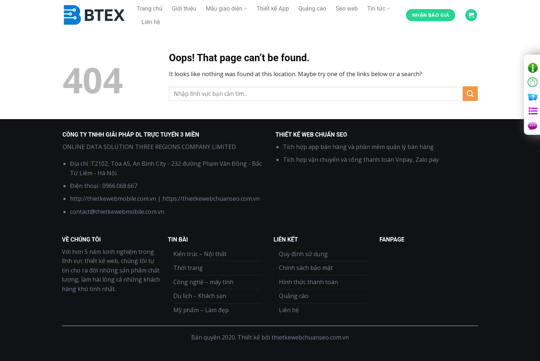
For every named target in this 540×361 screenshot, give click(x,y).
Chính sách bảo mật (306, 268)
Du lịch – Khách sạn (199, 296)
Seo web (347, 8)
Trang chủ (150, 8)
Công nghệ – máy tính (203, 282)
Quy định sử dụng (303, 254)
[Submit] (470, 93)
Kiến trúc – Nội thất (199, 254)
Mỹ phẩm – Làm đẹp (201, 310)
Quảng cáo (312, 8)
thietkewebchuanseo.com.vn (310, 337)
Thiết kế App (273, 8)
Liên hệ (151, 22)
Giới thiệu (184, 8)
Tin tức (378, 8)
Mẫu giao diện (226, 8)
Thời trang (188, 268)
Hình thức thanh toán (308, 282)
